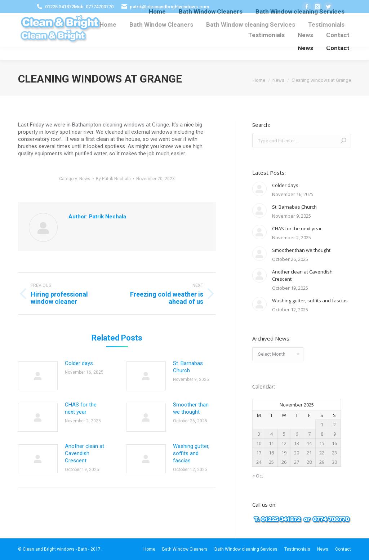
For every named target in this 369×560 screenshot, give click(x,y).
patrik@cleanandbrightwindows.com (169, 6)
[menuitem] (108, 24)
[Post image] (38, 375)
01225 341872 (59, 6)
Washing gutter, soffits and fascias (191, 453)
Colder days (79, 363)
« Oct (257, 475)
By (113, 178)
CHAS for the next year (81, 408)
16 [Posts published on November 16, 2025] (334, 443)
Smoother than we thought (191, 408)
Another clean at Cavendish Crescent (84, 453)
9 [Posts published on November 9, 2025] (334, 434)
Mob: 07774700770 (94, 6)
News (84, 178)
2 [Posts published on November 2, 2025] (334, 424)
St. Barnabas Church (188, 367)
